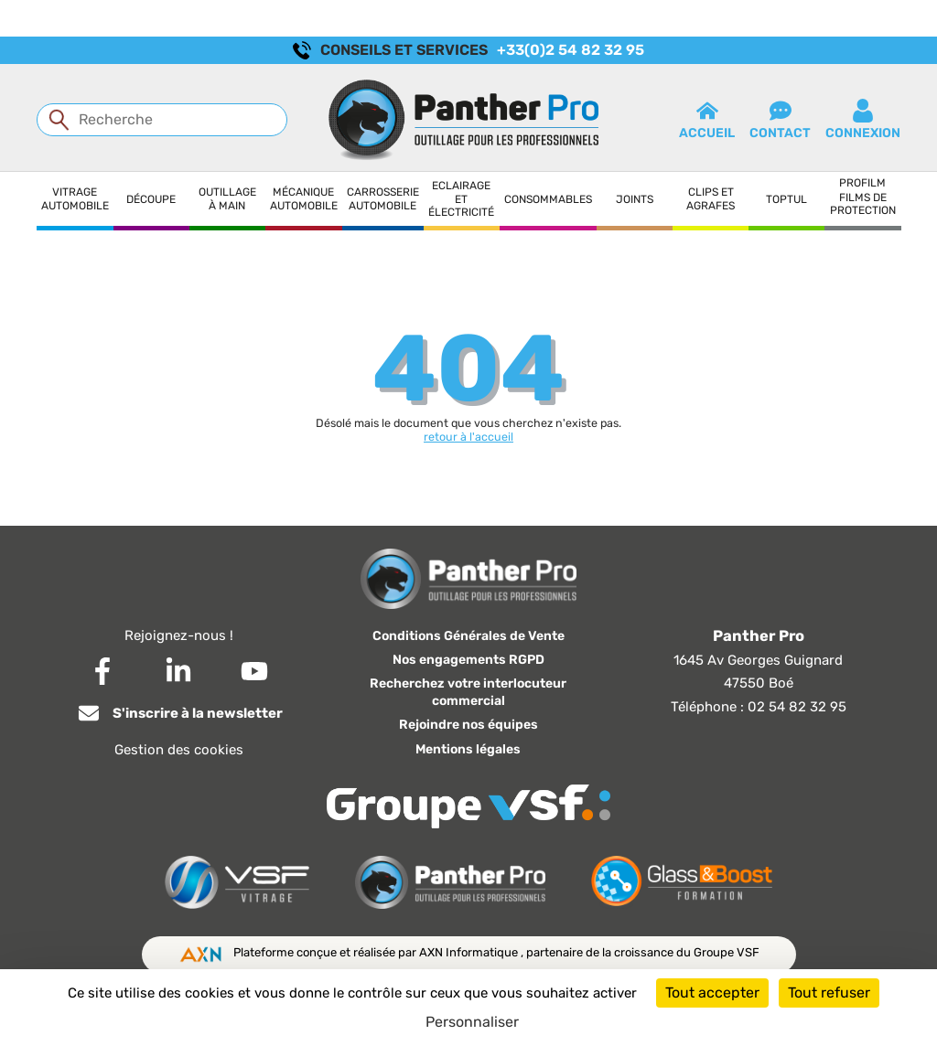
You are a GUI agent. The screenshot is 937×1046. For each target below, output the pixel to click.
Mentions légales (468, 749)
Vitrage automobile (75, 198)
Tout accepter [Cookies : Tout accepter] (712, 992)
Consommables (548, 199)
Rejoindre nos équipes (468, 724)
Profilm (862, 182)
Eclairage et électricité (461, 199)
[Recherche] (162, 119)
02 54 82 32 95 (797, 707)
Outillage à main (227, 198)
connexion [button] (862, 120)
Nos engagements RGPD (468, 659)
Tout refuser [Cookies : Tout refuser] (829, 992)
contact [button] (780, 120)
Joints (634, 199)
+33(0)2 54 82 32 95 (570, 50)
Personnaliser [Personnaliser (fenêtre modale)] (472, 1021)
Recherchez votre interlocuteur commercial (468, 692)
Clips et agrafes (710, 198)
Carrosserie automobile (383, 198)
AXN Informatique (470, 952)
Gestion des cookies (178, 750)
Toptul (786, 199)
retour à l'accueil (468, 436)
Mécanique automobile (304, 198)
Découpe (151, 199)
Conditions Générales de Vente (468, 636)
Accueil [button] (707, 120)
